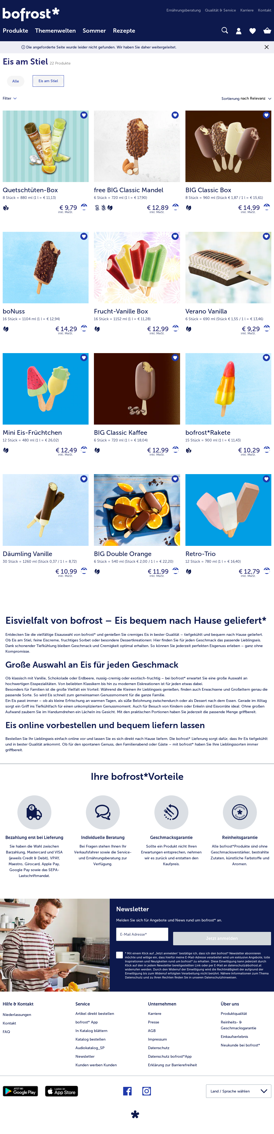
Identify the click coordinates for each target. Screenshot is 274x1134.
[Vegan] (6, 209)
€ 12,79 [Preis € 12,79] (245, 580)
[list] (137, 847)
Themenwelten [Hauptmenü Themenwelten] (55, 31)
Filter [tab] (13, 98)
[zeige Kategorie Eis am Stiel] (48, 80)
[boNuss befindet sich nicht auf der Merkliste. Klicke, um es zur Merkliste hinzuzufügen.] (83, 240)
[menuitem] (15, 33)
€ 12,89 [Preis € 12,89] (154, 209)
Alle (15, 81)
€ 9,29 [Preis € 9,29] (247, 333)
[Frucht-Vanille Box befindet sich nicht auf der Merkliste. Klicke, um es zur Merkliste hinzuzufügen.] (174, 240)
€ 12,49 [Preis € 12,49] (62, 456)
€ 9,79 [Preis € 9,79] (64, 209)
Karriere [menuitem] (247, 10)
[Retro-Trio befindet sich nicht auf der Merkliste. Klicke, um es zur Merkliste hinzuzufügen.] (265, 487)
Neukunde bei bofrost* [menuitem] (240, 1048)
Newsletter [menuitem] (84, 1059)
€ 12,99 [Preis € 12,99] (154, 333)
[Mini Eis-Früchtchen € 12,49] (46, 420)
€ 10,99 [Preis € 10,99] (62, 580)
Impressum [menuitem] (157, 1042)
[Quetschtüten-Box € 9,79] (46, 172)
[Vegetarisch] (110, 209)
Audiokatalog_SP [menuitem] (90, 1051)
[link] (43, 14)
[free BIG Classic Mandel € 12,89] (137, 172)
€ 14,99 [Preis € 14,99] (245, 209)
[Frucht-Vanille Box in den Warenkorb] (173, 332)
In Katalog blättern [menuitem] (91, 1034)
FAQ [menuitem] (6, 1034)
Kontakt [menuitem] (264, 10)
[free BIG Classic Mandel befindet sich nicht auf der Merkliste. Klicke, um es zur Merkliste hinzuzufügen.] (174, 116)
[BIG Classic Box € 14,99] (228, 172)
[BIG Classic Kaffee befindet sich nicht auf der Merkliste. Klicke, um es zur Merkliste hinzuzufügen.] (174, 363)
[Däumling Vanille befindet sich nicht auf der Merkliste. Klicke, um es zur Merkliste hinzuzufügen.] (83, 487)
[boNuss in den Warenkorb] (82, 332)
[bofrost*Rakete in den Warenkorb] (265, 456)
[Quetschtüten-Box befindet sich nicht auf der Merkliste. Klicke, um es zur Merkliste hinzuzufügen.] (83, 116)
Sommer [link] (94, 31)
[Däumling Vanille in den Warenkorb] (82, 580)
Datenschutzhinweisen (220, 983)
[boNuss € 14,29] (46, 296)
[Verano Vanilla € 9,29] (228, 296)
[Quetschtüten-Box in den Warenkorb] (82, 209)
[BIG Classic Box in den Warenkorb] (265, 209)
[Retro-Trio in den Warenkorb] (265, 580)
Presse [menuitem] (153, 1025)
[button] (256, 98)
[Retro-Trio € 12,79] (228, 543)
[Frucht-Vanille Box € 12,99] (137, 296)
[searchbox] (145, 30)
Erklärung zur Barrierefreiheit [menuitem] (172, 1068)
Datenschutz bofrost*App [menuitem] (170, 1059)
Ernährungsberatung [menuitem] (183, 10)
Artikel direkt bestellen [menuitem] (94, 1017)
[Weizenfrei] (103, 209)
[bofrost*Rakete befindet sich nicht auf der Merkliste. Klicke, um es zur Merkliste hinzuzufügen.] (265, 363)
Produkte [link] (15, 31)
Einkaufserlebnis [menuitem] (234, 1040)
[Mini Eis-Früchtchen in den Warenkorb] (82, 456)
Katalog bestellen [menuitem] (90, 1042)
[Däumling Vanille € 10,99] (46, 543)
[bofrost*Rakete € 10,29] (228, 420)
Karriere (154, 1017)
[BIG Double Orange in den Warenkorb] (173, 580)
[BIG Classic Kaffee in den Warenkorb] (173, 456)
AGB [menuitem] (152, 1034)
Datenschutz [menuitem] (158, 1051)
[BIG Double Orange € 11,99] (137, 543)
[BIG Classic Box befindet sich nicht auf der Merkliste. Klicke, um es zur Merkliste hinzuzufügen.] (265, 116)
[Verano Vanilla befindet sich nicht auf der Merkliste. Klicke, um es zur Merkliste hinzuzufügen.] (265, 240)
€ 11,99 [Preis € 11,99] (154, 580)
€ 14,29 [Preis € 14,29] (62, 333)
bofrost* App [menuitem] (86, 1025)
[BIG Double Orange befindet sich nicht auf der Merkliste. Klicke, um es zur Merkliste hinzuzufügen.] (174, 487)
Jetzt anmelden (248, 943)
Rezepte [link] (124, 31)
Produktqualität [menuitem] (234, 1017)
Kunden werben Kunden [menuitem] (96, 1068)
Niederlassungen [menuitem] (17, 1017)
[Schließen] (267, 47)
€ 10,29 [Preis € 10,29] (245, 456)
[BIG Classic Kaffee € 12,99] (137, 420)
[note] (137, 693)
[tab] (238, 31)
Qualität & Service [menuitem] (220, 10)
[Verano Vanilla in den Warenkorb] (265, 332)
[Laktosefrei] (97, 209)
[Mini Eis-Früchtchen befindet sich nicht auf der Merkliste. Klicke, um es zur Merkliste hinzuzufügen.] (83, 363)
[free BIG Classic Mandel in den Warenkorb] (173, 209)
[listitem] (34, 847)
